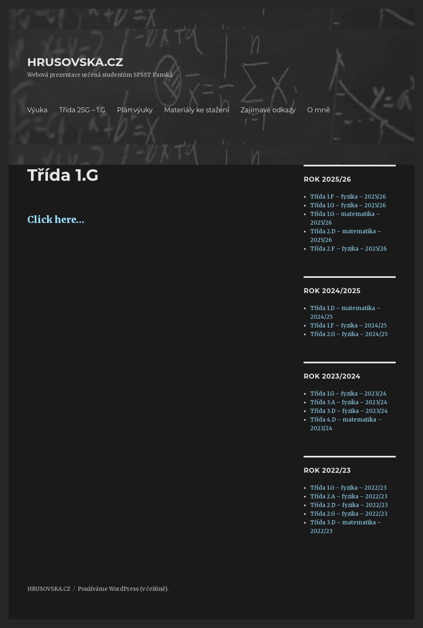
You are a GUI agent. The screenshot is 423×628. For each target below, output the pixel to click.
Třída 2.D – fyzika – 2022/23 (349, 505)
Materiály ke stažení (196, 110)
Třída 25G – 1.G (82, 110)
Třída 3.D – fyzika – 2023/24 (349, 411)
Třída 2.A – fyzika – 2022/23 (348, 496)
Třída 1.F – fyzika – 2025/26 (348, 196)
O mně (318, 110)
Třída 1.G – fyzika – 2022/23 (348, 487)
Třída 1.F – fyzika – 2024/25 (348, 325)
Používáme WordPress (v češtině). (123, 588)
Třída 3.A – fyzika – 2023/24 (348, 402)
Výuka (37, 110)
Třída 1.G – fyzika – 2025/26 (348, 205)
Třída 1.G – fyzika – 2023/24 (348, 393)
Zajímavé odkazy (267, 110)
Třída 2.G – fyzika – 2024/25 (348, 334)
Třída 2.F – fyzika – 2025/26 (348, 248)
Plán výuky (134, 110)
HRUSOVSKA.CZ (75, 62)
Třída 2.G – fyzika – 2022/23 (348, 513)
